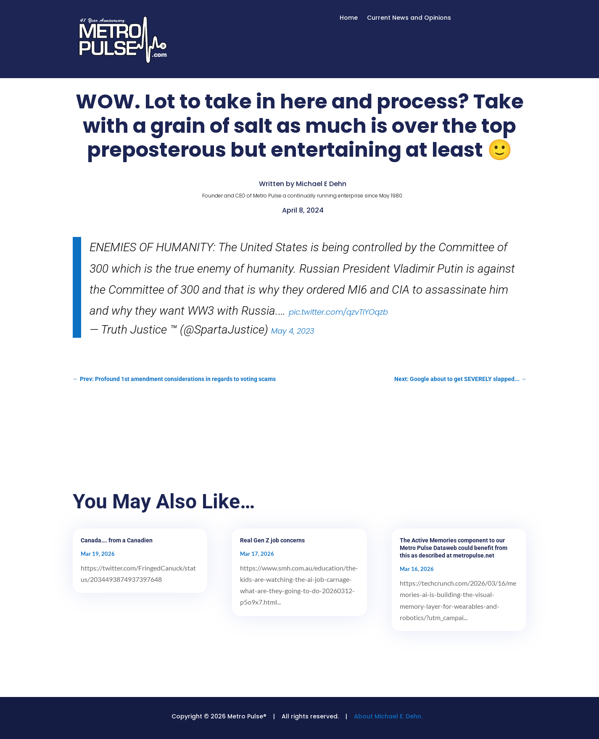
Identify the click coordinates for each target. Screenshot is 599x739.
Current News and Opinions (409, 18)
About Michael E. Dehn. (388, 716)
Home (349, 18)
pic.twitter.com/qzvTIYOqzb (338, 312)
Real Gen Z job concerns (272, 540)
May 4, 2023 (292, 331)
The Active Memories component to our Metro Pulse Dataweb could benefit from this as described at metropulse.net (453, 548)
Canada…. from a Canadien (117, 540)
